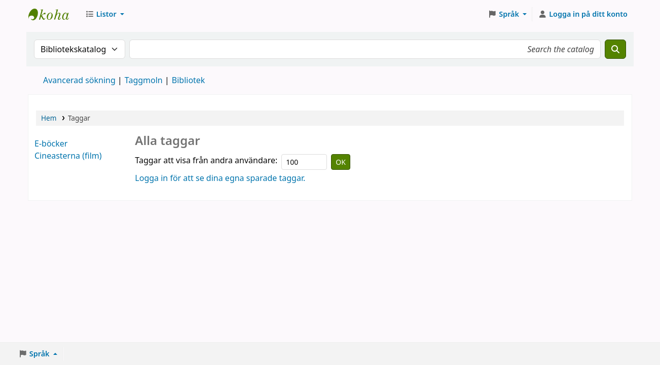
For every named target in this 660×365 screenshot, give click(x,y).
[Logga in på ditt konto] (583, 14)
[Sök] (615, 49)
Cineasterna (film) (68, 155)
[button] (104, 14)
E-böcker (50, 143)
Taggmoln (144, 80)
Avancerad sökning (79, 80)
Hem (48, 118)
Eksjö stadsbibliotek (53, 14)
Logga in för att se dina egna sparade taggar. (220, 178)
